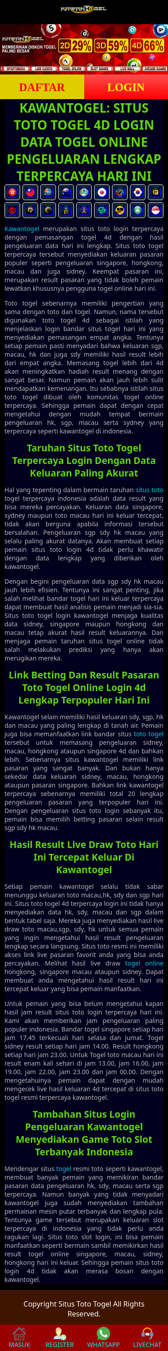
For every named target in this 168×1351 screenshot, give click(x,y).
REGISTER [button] (59, 1338)
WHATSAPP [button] (103, 1338)
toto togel (149, 734)
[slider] (84, 49)
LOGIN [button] (126, 87)
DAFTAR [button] (42, 87)
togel (63, 1168)
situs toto (150, 489)
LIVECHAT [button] (147, 1338)
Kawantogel (21, 228)
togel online (144, 963)
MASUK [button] (19, 1338)
